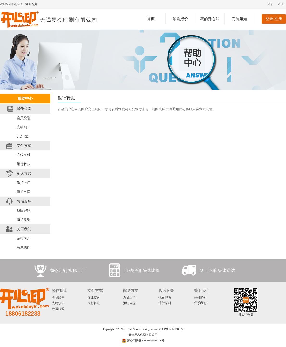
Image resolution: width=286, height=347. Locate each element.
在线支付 (23, 155)
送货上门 (23, 183)
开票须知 (23, 136)
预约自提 (23, 192)
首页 (151, 19)
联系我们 (23, 247)
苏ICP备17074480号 (170, 329)
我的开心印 (209, 19)
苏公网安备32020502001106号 (143, 340)
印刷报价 (180, 19)
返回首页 (31, 4)
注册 (281, 4)
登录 (270, 4)
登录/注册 (274, 19)
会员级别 (23, 118)
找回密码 (23, 210)
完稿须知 (239, 19)
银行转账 (23, 164)
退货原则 (23, 219)
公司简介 (23, 238)
